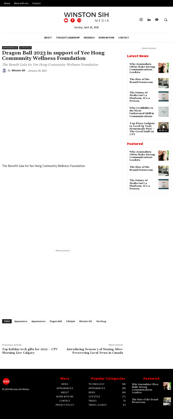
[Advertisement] (62, 282)
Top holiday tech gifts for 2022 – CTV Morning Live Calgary (30, 351)
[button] (165, 20)
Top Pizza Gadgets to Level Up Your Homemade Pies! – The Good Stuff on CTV (142, 129)
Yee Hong (101, 321)
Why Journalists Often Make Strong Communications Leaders (142, 68)
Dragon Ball (55, 321)
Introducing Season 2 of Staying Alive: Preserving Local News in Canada (95, 351)
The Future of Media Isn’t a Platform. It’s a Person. (139, 97)
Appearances (10, 47)
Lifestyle (25, 47)
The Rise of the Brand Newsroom (141, 81)
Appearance (20, 321)
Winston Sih (18, 70)
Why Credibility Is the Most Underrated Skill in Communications (141, 112)
